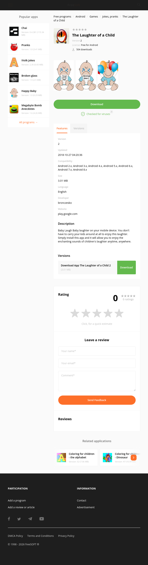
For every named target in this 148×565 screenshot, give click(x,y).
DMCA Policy (15, 536)
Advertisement (86, 507)
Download (96, 104)
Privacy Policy (66, 536)
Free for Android (89, 45)
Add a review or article (21, 507)
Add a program (17, 500)
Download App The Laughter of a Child (86, 265)
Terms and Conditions (40, 536)
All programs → (28, 122)
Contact (81, 500)
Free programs (62, 16)
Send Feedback (97, 400)
